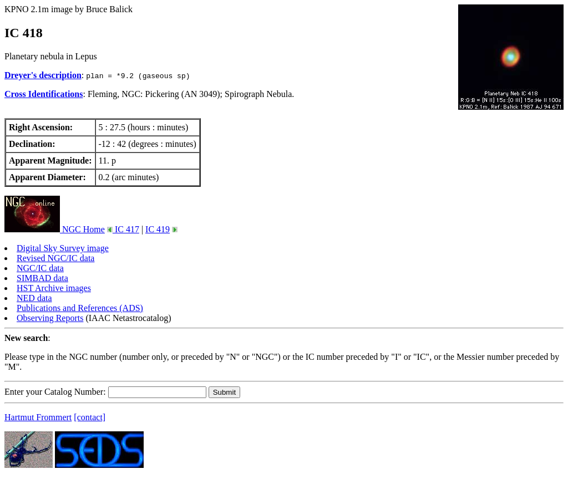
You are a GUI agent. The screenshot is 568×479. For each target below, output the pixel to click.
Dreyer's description (43, 75)
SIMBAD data (42, 278)
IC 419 (157, 229)
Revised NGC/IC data (55, 258)
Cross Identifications (43, 94)
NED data (34, 298)
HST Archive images (54, 288)
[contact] (89, 417)
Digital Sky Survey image (63, 248)
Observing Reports (50, 318)
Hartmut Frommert (38, 417)
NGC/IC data (40, 268)
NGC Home (54, 229)
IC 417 (126, 229)
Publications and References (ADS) (80, 308)
